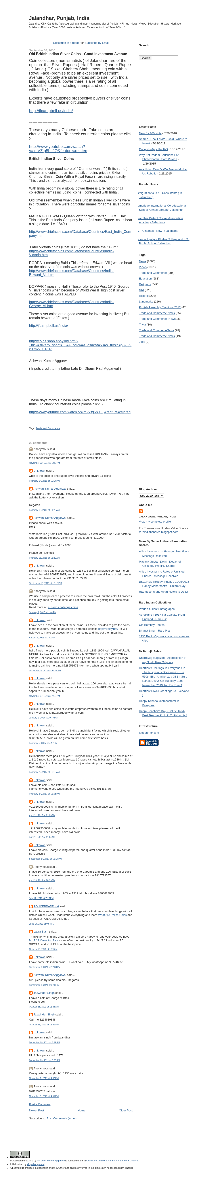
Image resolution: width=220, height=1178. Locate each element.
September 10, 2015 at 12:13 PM (45, 583)
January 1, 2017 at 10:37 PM (43, 717)
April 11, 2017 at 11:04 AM (42, 837)
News (142, 261)
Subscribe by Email (97, 42)
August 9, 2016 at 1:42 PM (42, 637)
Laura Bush (41, 931)
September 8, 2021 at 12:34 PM (45, 967)
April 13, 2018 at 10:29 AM (42, 880)
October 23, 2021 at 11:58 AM (44, 1007)
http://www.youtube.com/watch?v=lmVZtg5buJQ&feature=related (58, 148)
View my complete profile (155, 521)
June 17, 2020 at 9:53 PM (42, 924)
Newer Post (36, 1110)
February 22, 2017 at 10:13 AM (44, 772)
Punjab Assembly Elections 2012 (160, 307)
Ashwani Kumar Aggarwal (50, 488)
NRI (141, 290)
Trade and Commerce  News (157, 318)
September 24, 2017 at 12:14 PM (45, 859)
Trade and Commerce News (156, 330)
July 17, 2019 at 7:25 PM (41, 898)
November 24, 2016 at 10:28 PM (45, 670)
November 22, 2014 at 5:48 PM (44, 463)
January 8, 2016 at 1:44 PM (42, 612)
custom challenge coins (63, 607)
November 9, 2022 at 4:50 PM (44, 1078)
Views (143, 267)
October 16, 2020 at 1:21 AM (43, 949)
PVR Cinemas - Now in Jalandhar (157, 230)
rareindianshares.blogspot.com (158, 532)
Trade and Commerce (48, 428)
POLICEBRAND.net (46, 906)
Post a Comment (40, 1104)
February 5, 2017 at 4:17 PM (43, 743)
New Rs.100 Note (150, 133)
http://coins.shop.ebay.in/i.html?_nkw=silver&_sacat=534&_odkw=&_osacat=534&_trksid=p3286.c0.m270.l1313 (80, 345)
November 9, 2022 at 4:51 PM (44, 1096)
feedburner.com (149, 732)
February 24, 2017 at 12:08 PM (44, 794)
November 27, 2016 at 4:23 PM (44, 696)
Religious (145, 284)
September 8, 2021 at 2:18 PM (44, 985)
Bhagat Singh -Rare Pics (154, 630)
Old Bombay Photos (152, 624)
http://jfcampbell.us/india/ (51, 111)
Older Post (125, 1110)
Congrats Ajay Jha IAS (153, 149)
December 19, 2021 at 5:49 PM (44, 1042)
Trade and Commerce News (157, 313)
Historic (144, 295)
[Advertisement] (81, 1128)
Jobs (142, 341)
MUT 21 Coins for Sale (43, 940)
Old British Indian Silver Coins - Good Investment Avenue (78, 54)
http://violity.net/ (108, 628)
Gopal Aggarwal (35, 1164)
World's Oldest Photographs (157, 609)
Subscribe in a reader (66, 42)
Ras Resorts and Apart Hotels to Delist (163, 591)
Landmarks (146, 301)
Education (145, 278)
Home (81, 1110)
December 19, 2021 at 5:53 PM (44, 1060)
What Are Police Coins (112, 915)
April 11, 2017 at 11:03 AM (42, 815)
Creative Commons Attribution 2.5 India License (112, 1160)
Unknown (40, 470)
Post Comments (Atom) (62, 1118)
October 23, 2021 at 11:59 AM (44, 1024)
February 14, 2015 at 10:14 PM (44, 481)
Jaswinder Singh (44, 992)
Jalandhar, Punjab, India (59, 18)
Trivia (142, 324)
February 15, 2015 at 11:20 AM (44, 510)
